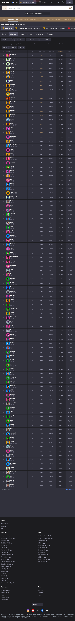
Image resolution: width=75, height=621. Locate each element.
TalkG (3, 576)
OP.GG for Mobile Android (45, 536)
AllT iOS (40, 543)
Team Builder (46, 19)
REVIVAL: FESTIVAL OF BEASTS (54, 28)
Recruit (40, 595)
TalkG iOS (40, 557)
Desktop (3, 569)
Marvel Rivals (5, 550)
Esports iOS (41, 562)
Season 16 (7, 28)
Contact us (4, 599)
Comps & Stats (13, 19)
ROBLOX (3, 559)
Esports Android (42, 559)
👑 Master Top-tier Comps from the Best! (41, 13)
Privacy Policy (5, 590)
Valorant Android (43, 545)
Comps (4, 34)
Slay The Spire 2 (6, 564)
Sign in (69, 2)
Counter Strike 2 (6, 554)
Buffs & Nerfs (56, 19)
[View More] (52, 2)
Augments (39, 34)
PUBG (3, 545)
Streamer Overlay (6, 583)
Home (3, 19)
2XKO (3, 547)
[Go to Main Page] (5, 2)
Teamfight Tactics (28, 2)
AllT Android (41, 540)
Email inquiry (5, 597)
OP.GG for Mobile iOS (44, 538)
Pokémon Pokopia (6, 562)
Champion (13, 34)
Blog (2, 528)
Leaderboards (34, 19)
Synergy (30, 34)
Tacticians (50, 34)
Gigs (2, 580)
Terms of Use (5, 592)
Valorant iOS (41, 547)
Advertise (40, 592)
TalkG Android (42, 554)
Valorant (3, 540)
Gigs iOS (40, 552)
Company (4, 526)
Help (2, 595)
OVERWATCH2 (5, 543)
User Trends (24, 19)
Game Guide (67, 19)
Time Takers (5, 566)
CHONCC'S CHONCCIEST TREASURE (27, 28)
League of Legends (7, 536)
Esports (3, 578)
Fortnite (3, 552)
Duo (2, 573)
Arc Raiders (4, 557)
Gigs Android (41, 550)
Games (3, 571)
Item (22, 34)
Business (40, 590)
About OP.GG (5, 524)
